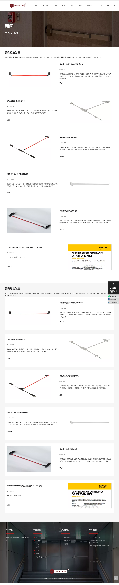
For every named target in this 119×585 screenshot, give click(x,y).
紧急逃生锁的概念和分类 (68, 212)
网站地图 (74, 581)
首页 (35, 5)
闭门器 (66, 546)
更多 (62, 83)
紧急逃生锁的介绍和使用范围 (17, 175)
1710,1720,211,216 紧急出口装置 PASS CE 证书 (24, 248)
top (116, 578)
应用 (63, 5)
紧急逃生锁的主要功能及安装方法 (71, 64)
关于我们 (45, 5)
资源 (72, 5)
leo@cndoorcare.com (114, 302)
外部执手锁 (67, 543)
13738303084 (113, 296)
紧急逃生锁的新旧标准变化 (69, 138)
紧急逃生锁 (67, 539)
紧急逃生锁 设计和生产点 (16, 101)
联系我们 (90, 5)
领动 (70, 581)
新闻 (80, 5)
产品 (55, 5)
